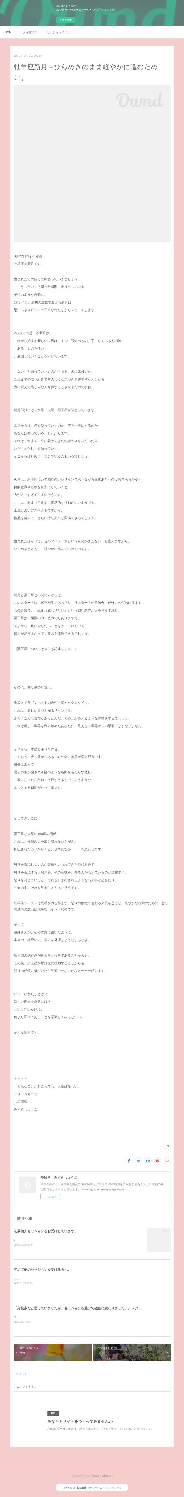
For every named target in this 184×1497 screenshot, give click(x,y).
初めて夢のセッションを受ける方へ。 (42, 1270)
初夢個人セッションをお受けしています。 (46, 1231)
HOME (9, 32)
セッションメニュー (60, 32)
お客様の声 (30, 32)
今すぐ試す (66, 20)
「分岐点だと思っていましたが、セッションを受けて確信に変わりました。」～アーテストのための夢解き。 (96, 1309)
